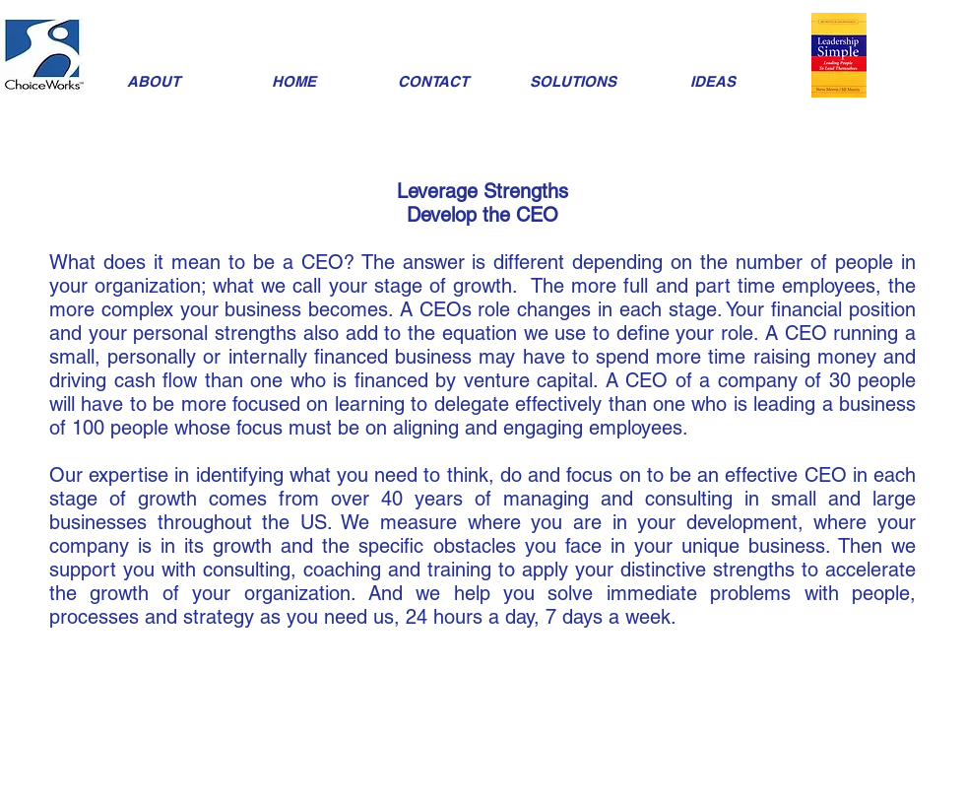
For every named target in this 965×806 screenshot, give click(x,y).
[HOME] (293, 81)
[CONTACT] (433, 81)
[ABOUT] (154, 81)
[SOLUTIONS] (573, 81)
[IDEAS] (713, 81)
